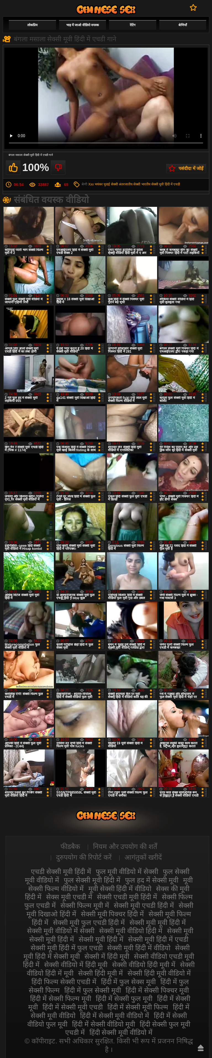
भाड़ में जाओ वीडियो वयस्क (82, 25)
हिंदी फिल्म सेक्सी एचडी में (63, 982)
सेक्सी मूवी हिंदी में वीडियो (138, 948)
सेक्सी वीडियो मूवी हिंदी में (106, 9)
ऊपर (201, 1048)
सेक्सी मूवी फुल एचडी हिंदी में (89, 922)
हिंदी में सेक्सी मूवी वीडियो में (114, 1015)
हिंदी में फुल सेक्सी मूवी (92, 990)
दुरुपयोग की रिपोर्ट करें (84, 857)
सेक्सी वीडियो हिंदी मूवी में (143, 964)
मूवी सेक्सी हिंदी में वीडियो (120, 888)
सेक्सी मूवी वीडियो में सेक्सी (60, 931)
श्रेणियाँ (182, 25)
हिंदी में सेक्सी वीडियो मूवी (103, 1024)
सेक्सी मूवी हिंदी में (101, 939)
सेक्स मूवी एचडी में (69, 897)
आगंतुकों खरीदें (143, 857)
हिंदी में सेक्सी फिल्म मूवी (60, 998)
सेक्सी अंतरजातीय (121, 184)
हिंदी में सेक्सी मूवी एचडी (73, 1007)
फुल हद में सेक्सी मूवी (151, 880)
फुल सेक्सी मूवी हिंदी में (92, 880)
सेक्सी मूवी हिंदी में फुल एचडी (67, 948)
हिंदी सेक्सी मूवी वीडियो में (121, 1032)
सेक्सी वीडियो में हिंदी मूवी (75, 964)
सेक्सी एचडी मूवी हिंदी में (127, 897)
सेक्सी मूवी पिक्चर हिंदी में (112, 914)
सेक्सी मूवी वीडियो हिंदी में (130, 931)
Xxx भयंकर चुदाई (99, 184)
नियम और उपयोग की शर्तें (125, 846)
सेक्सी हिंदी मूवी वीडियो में (159, 973)
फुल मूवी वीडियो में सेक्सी (127, 871)
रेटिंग (133, 25)
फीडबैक (70, 846)
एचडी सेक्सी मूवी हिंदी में (61, 871)
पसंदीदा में (193, 7)
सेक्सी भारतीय (141, 184)
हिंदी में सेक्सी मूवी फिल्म (137, 1007)
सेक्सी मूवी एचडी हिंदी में (144, 905)
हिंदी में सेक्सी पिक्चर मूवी (157, 990)
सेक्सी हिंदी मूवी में (100, 973)
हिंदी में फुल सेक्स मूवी (128, 982)
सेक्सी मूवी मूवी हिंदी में (157, 922)
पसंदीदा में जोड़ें (191, 168)
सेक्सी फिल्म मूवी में (84, 905)
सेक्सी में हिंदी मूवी (106, 956)
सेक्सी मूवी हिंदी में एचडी (165, 184)
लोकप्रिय (32, 25)
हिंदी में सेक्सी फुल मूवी (124, 998)
